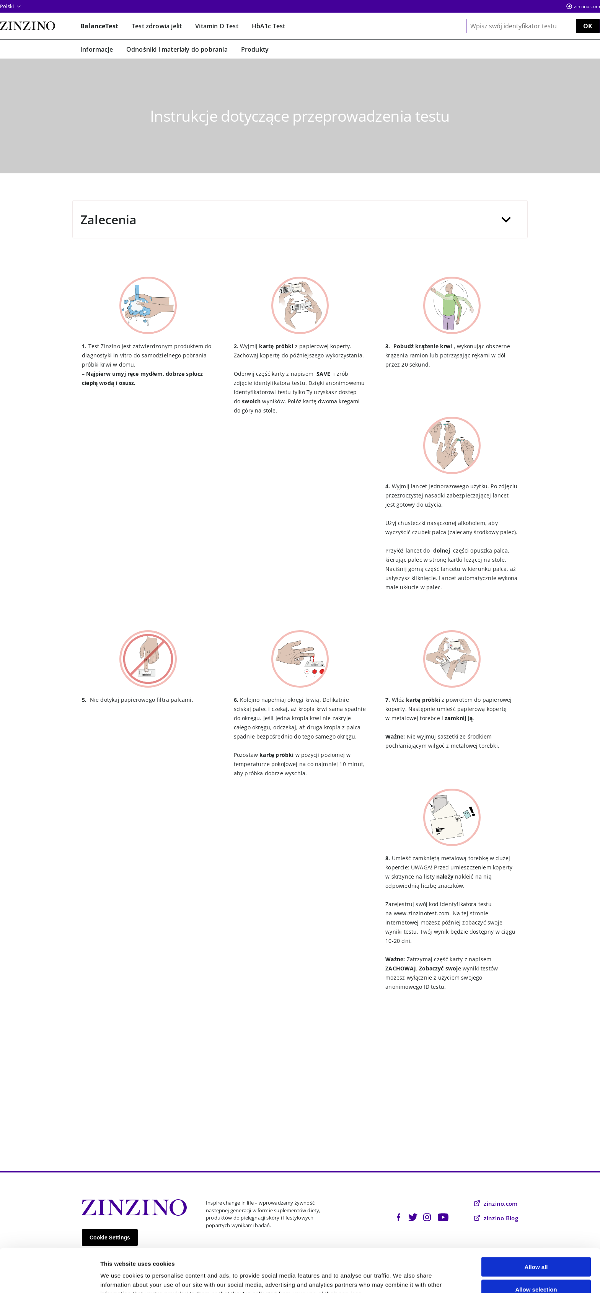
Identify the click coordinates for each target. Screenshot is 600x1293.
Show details (401, 1278)
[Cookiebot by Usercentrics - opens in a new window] (49, 1278)
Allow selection (536, 1248)
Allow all (536, 1226)
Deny (536, 1270)
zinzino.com (587, 6)
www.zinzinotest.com (421, 913)
